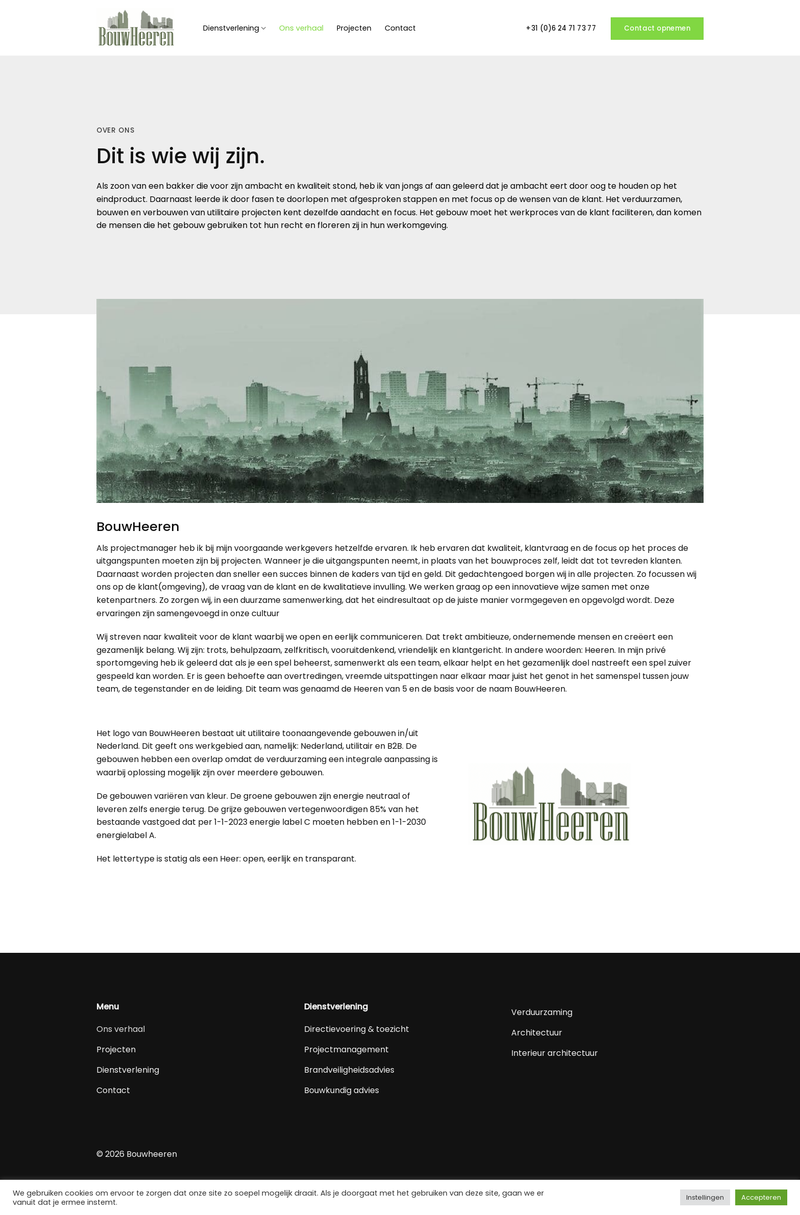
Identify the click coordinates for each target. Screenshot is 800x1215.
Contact (400, 28)
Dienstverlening (234, 28)
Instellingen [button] (705, 1197)
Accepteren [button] (761, 1197)
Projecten (354, 28)
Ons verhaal (301, 28)
